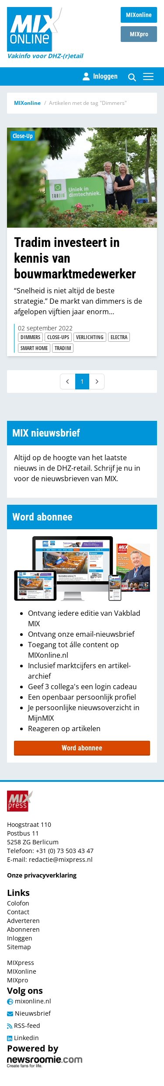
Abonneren (23, 929)
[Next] (97, 381)
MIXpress (20, 962)
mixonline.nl (29, 1001)
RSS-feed (23, 1025)
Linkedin (23, 1038)
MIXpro (139, 34)
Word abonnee (82, 748)
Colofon (18, 903)
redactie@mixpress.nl (61, 859)
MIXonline (139, 14)
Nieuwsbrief (29, 1013)
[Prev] (68, 381)
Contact (18, 912)
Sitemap (19, 947)
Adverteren (23, 920)
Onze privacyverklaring (42, 875)
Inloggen (19, 938)
